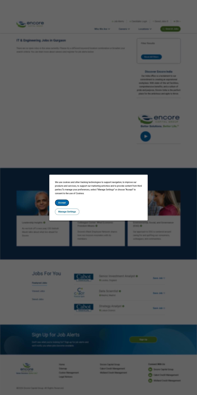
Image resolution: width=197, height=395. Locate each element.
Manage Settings (67, 211)
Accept (62, 202)
